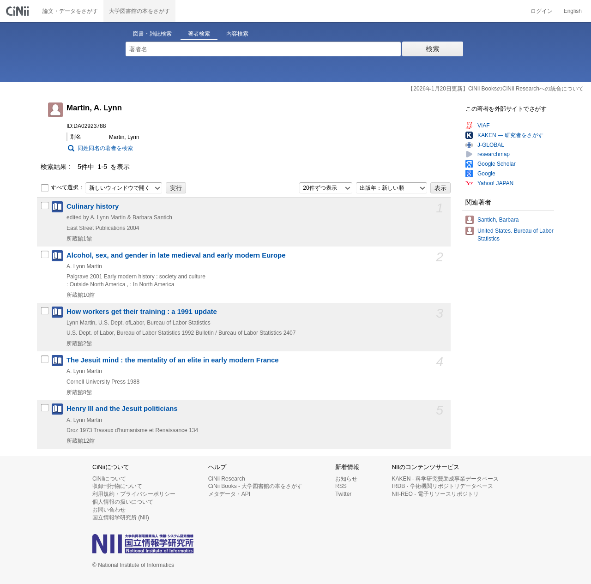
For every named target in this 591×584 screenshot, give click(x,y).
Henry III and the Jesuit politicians (122, 408)
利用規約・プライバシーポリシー (133, 494)
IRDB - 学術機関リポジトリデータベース (442, 486)
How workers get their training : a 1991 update (141, 311)
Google (486, 173)
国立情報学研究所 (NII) (120, 517)
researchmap (493, 154)
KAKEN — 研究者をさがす (510, 135)
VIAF (483, 125)
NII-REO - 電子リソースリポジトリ (435, 494)
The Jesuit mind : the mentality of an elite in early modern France (172, 360)
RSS (341, 486)
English (573, 11)
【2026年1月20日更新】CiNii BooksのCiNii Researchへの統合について (496, 88)
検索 (433, 49)
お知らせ (346, 479)
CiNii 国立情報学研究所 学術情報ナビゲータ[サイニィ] (18, 11)
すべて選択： (62, 188)
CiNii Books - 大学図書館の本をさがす (255, 486)
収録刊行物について (117, 486)
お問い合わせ (109, 509)
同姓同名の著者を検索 (105, 148)
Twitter (343, 494)
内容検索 (237, 33)
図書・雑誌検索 (152, 33)
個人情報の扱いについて (122, 502)
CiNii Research (226, 479)
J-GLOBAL (490, 145)
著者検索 (199, 33)
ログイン (542, 11)
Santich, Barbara (498, 220)
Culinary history (92, 206)
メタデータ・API (229, 494)
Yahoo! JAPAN (495, 183)
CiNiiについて (109, 479)
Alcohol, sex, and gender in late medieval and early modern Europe (175, 255)
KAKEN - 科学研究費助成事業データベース (445, 479)
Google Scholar (496, 164)
